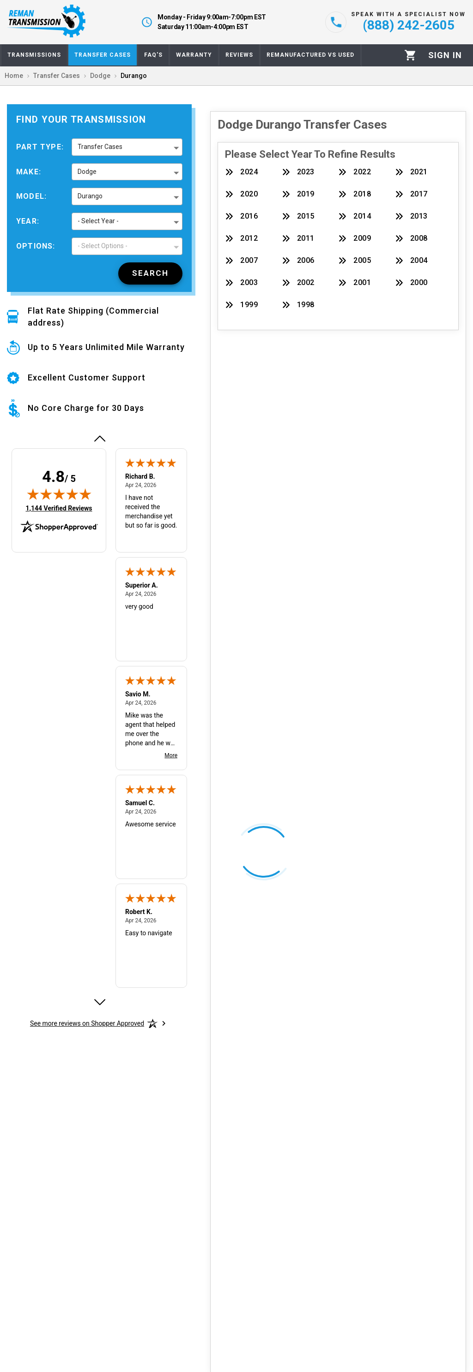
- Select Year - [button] (98, 221)
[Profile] (445, 55)
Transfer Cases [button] (100, 146)
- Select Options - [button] (102, 245)
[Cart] (410, 55)
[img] (59, 494)
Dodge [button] (87, 171)
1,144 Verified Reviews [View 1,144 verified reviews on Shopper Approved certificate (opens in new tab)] (58, 508)
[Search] (150, 273)
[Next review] (99, 1002)
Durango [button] (90, 196)
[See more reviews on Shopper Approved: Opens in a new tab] (87, 1023)
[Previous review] (99, 438)
